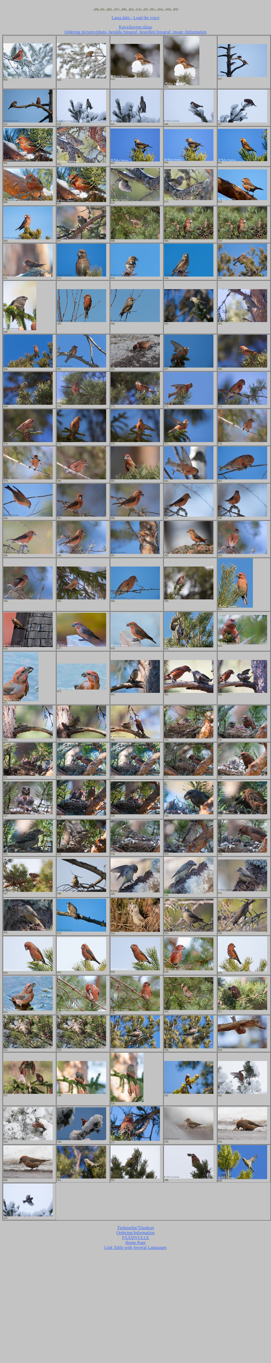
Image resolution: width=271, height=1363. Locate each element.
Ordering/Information (136, 1232)
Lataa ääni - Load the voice (136, 17)
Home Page (135, 1242)
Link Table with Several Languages (136, 1247)
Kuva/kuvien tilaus (135, 27)
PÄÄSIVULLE (135, 1237)
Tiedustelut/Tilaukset (135, 1227)
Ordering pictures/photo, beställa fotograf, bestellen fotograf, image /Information (135, 32)
